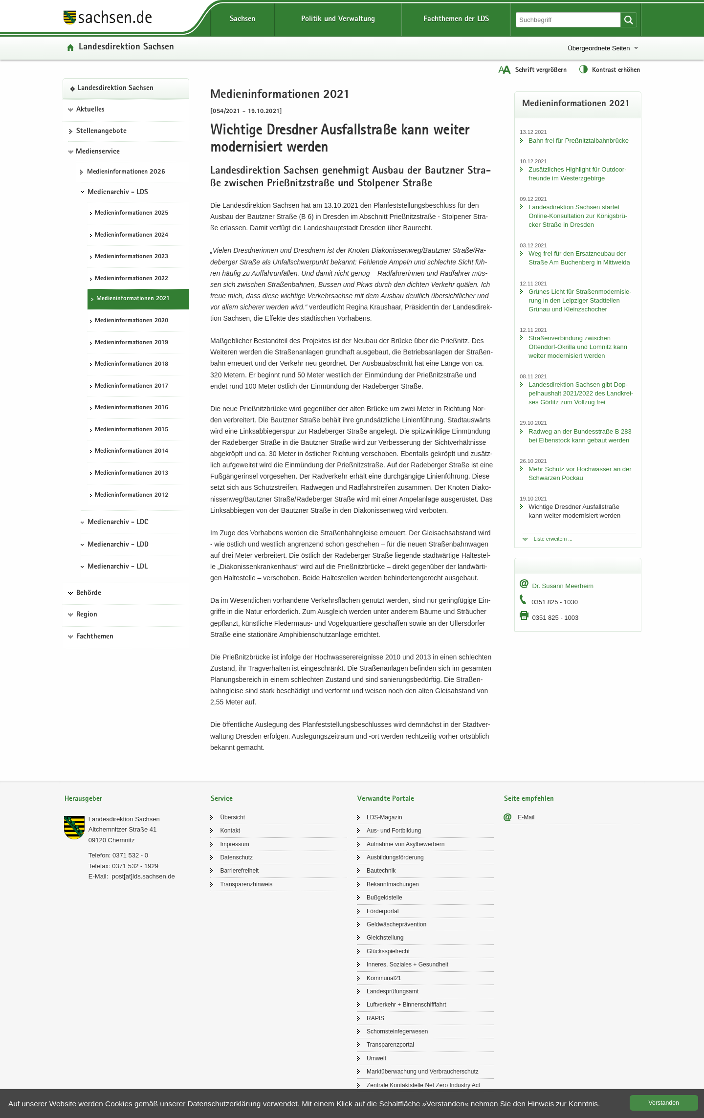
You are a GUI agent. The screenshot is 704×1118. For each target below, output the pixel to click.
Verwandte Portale (385, 799)
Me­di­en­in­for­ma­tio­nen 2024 (131, 235)
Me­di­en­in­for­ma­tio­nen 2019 (131, 343)
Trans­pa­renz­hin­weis (246, 884)
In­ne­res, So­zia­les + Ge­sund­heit (407, 964)
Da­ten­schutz (236, 857)
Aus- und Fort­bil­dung (394, 830)
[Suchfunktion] (569, 19)
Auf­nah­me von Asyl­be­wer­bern (405, 844)
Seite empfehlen (529, 799)
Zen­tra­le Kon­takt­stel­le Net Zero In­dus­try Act (423, 1085)
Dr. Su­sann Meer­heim (563, 586)
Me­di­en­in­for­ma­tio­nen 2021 (133, 299)
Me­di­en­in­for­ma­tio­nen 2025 (131, 213)
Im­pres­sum (234, 844)
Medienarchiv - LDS (118, 192)
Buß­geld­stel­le (384, 897)
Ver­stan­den (664, 1102)
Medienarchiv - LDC (118, 522)
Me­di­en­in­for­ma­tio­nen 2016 (131, 408)
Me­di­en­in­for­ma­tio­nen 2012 (131, 495)
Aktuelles (90, 110)
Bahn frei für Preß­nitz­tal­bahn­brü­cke (578, 140)
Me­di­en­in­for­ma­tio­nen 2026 (126, 172)
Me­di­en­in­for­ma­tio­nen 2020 (131, 321)
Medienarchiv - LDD (118, 545)
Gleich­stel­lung (385, 937)
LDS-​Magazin (384, 817)
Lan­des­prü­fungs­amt (392, 991)
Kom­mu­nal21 (384, 978)
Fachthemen (94, 637)
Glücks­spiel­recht (388, 951)
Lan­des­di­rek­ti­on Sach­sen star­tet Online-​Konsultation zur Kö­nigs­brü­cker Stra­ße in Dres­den (577, 215)
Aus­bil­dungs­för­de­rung (395, 857)
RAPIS (375, 1018)
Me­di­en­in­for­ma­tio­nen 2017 (131, 386)
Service (222, 799)
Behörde (88, 593)
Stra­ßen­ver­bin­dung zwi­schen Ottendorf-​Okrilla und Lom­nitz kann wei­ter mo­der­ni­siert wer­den (577, 346)
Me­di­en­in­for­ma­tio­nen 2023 (131, 257)
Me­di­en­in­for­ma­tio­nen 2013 (131, 473)
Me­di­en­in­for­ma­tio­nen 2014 (131, 451)
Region (86, 615)
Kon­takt (230, 830)
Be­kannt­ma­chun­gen (393, 884)
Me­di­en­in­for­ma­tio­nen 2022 (131, 279)
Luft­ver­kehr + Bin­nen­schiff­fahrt (406, 1004)
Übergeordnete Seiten (599, 48)
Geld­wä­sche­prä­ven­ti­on (396, 924)
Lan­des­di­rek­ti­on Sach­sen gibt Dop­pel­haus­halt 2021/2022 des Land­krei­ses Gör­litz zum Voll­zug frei (580, 393)
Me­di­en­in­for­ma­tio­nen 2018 (131, 364)
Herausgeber (83, 799)
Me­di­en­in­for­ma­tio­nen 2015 (131, 430)
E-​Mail (526, 817)
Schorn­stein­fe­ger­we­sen (397, 1031)
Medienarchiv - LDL (118, 567)
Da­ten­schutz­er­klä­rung (224, 1103)
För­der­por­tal (382, 911)
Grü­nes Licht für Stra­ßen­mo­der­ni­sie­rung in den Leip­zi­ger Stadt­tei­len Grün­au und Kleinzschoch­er (579, 300)
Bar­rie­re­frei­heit (239, 870)
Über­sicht (232, 817)
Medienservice (98, 152)
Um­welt (376, 1058)
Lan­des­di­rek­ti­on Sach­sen (126, 47)
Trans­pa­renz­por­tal (390, 1044)
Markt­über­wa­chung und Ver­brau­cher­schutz (423, 1071)
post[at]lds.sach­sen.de (143, 876)
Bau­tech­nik (381, 870)
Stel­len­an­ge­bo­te (101, 131)
